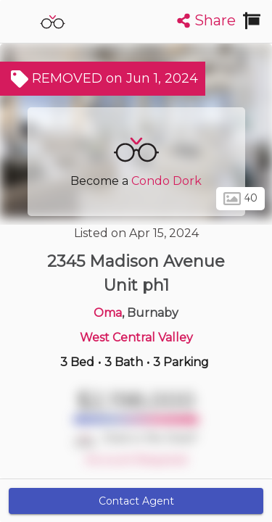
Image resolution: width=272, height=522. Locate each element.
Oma (108, 313)
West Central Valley (136, 337)
